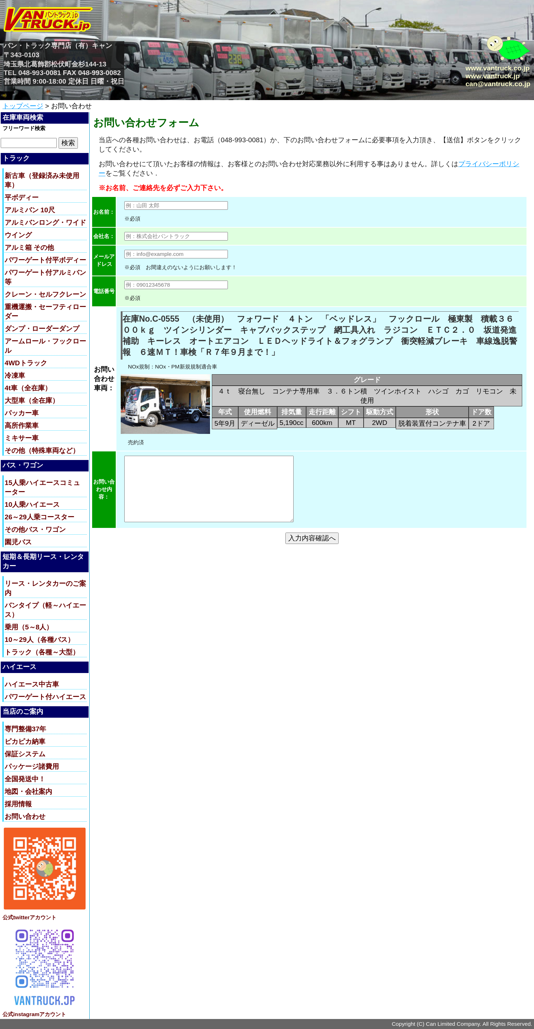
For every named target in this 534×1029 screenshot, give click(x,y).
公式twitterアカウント (29, 917)
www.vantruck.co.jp (497, 68)
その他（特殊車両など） (42, 450)
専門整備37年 (25, 729)
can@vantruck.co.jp (497, 84)
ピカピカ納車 (25, 741)
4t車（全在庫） (28, 388)
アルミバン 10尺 (30, 210)
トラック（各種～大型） (42, 652)
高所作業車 (22, 425)
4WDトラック (26, 363)
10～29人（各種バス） (39, 639)
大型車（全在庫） (32, 400)
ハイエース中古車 (32, 684)
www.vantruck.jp (492, 76)
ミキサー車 (22, 438)
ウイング (18, 235)
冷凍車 (15, 375)
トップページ (23, 106)
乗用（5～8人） (29, 627)
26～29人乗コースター (39, 517)
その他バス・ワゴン (35, 529)
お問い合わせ (25, 816)
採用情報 (18, 804)
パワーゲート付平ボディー (45, 260)
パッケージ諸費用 (32, 766)
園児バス (18, 542)
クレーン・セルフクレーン (45, 294)
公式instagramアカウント (34, 1014)
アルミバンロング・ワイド (45, 222)
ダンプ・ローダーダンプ (42, 328)
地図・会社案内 (28, 791)
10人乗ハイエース (32, 504)
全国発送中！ (25, 779)
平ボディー (22, 197)
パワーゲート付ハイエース (45, 697)
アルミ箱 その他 (29, 247)
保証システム (25, 754)
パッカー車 (22, 413)
